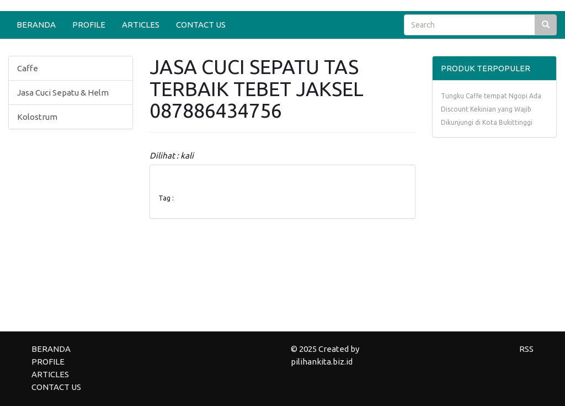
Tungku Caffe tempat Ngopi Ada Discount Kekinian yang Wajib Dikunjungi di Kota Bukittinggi (491, 109)
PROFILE (88, 24)
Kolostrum (37, 117)
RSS (526, 349)
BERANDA (36, 24)
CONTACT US (201, 24)
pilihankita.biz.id (322, 361)
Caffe (27, 68)
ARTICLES (140, 24)
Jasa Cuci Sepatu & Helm (63, 92)
